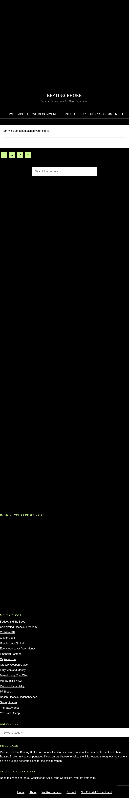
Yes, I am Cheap (10, 713)
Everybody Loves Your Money (18, 648)
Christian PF (7, 632)
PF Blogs (5, 691)
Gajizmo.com (8, 659)
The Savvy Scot (9, 707)
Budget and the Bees (12, 621)
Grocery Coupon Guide (14, 664)
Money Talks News (11, 680)
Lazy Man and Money (13, 670)
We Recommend (51, 792)
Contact (71, 792)
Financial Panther (10, 653)
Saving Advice (8, 702)
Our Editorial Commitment (96, 792)
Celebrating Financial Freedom (18, 627)
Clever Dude (7, 637)
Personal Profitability (12, 686)
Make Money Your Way (14, 675)
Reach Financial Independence (18, 697)
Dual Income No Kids (12, 643)
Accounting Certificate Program (64, 777)
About (32, 792)
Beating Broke (64, 95)
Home (21, 792)
